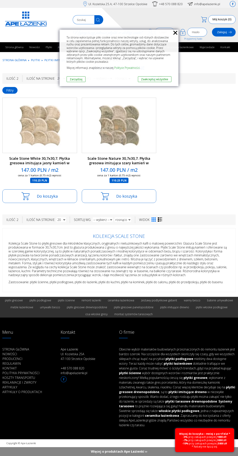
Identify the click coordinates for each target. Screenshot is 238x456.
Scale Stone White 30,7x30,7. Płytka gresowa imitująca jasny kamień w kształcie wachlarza (39, 163)
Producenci (12, 359)
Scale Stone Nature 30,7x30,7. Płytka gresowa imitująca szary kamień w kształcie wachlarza (118, 163)
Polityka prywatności (21, 373)
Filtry (10, 90)
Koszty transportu (18, 378)
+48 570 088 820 (171, 4)
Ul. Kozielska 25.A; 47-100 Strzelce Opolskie (117, 4)
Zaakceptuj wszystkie (154, 79)
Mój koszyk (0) (221, 19)
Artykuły (9, 387)
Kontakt (225, 47)
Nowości (34, 47)
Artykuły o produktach (22, 392)
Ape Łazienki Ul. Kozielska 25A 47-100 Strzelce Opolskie (78, 354)
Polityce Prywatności (127, 68)
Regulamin (11, 363)
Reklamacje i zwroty (19, 382)
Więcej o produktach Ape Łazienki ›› (119, 451)
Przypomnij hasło (193, 38)
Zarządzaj (76, 79)
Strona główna (14, 47)
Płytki (49, 47)
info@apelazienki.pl (207, 4)
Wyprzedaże (207, 47)
